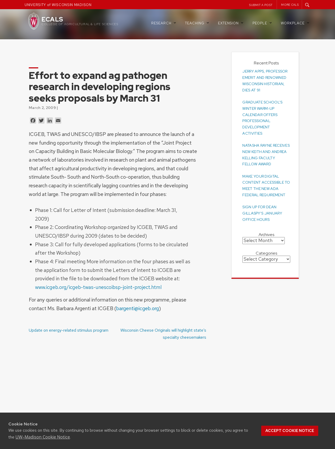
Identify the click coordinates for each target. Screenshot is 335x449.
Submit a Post (260, 5)
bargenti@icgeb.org (137, 308)
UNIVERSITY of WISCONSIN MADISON (58, 5)
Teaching (197, 23)
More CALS (290, 5)
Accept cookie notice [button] (289, 430)
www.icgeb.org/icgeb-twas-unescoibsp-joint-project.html (98, 287)
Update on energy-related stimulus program (68, 330)
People (263, 23)
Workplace (295, 23)
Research (164, 23)
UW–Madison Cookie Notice (42, 437)
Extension (231, 23)
